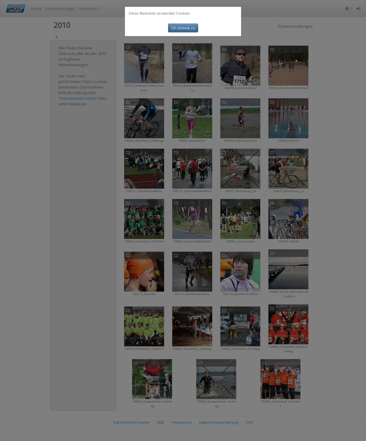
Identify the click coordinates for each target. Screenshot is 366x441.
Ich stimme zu (183, 28)
